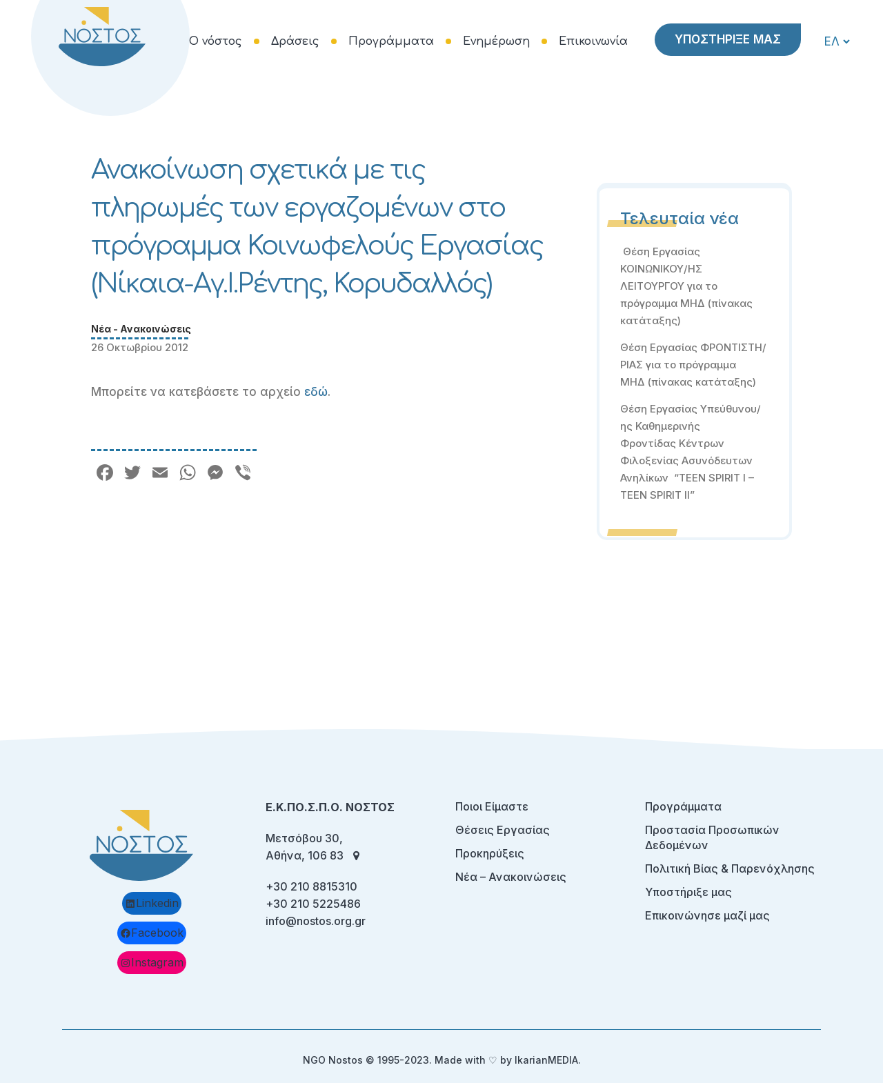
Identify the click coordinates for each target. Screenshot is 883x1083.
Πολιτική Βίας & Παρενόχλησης (730, 868)
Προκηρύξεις (489, 853)
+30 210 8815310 (311, 886)
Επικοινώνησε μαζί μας (707, 915)
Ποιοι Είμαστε (491, 806)
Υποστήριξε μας (688, 892)
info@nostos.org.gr (316, 921)
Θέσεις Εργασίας (502, 830)
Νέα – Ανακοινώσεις (510, 877)
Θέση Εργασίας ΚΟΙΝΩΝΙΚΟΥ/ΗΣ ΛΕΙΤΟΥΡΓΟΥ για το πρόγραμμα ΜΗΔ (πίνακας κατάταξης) (686, 286)
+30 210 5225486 (313, 904)
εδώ (316, 392)
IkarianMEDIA (546, 1060)
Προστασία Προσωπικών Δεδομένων (712, 837)
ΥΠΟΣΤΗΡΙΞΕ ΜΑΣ (728, 39)
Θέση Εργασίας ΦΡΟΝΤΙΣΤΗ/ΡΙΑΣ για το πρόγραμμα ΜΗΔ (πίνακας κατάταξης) (693, 364)
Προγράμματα (683, 806)
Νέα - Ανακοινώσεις (141, 329)
